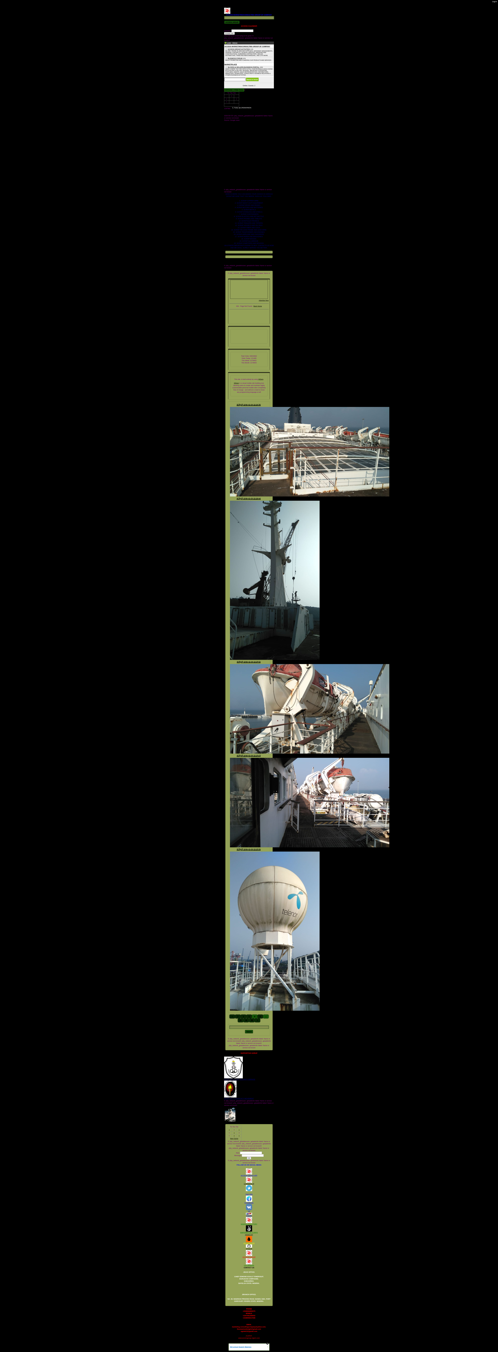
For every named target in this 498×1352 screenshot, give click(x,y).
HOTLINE (228, 90)
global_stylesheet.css (232, 167)
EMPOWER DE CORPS (249, 1233)
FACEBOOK (249, 1203)
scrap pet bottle (229, 176)
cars (225, 154)
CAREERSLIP (249, 1184)
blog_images (228, 149)
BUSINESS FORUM (235, 58)
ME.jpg (226, 134)
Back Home (257, 306)
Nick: (238, 1153)
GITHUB (249, 1249)
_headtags (228, 142)
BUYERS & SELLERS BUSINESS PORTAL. (244, 67)
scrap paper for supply (232, 183)
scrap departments (231, 178)
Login (229, 43)
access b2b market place (233, 145)
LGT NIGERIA (249, 1265)
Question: (227, 31)
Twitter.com (228, 140)
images (226, 169)
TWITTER (249, 1194)
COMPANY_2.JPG (231, 129)
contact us (227, 158)
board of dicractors (231, 151)
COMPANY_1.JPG (231, 127)
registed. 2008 (229, 172)
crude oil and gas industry (233, 160)
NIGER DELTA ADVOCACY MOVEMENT (239, 1098)
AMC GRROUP (229, 122)
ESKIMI (249, 1216)
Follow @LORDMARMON (264, 108)
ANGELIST (249, 1235)
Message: (238, 1155)
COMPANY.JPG (230, 125)
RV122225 (228, 6)
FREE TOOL (238, 90)
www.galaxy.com (230, 185)
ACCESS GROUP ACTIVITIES (239, 49)
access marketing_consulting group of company (241, 147)
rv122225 (227, 174)
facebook (227, 163)
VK (249, 1211)
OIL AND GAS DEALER (232, 136)
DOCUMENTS (229, 131)
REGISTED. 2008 (230, 4)
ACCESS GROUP (249, 1257)
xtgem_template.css (231, 187)
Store (226, 138)
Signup (234, 43)
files (225, 165)
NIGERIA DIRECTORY (249, 1224)
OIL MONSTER (248, 1243)
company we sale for (231, 156)
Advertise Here (264, 300)
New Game (231, 105)
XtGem (260, 379)
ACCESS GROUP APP (249, 1175)
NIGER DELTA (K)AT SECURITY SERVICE (239, 1079)
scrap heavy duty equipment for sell (237, 181)
